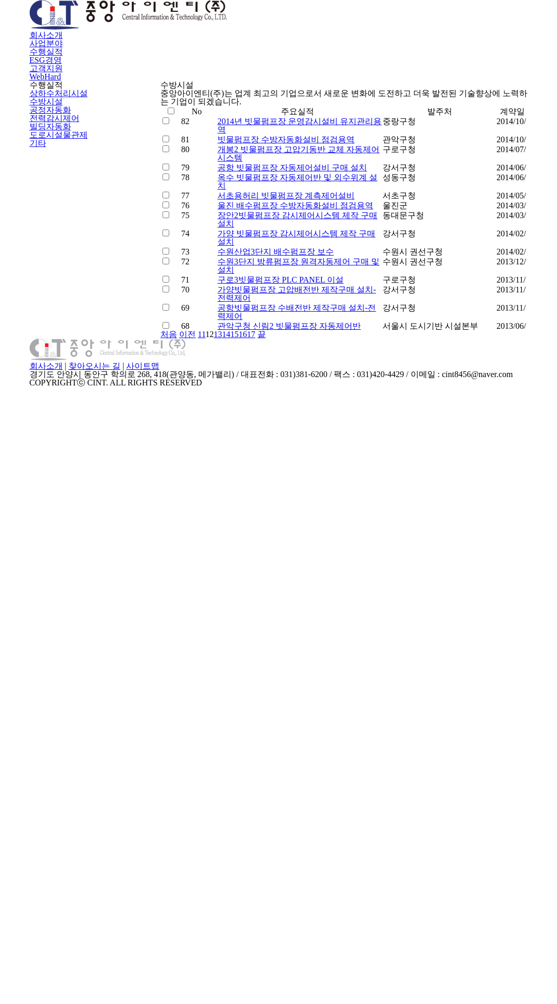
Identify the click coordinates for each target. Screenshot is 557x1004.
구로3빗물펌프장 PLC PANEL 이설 (276, 672)
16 (387, 806)
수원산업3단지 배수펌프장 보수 (275, 606)
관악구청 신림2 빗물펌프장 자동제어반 (287, 778)
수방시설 (45, 262)
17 (401, 806)
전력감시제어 (53, 309)
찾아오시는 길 (266, 928)
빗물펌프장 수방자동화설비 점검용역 (284, 342)
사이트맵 (314, 928)
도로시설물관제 (57, 354)
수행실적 (317, 30)
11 (320, 806)
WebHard (499, 30)
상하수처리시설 (57, 240)
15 (374, 806)
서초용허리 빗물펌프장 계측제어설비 (284, 474)
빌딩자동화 (49, 332)
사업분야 (256, 30)
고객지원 (436, 30)
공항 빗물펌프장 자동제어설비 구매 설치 (290, 408)
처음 (278, 806)
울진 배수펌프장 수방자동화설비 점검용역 (293, 500)
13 (347, 806)
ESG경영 (377, 30)
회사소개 (194, 30)
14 (360, 806)
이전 (302, 806)
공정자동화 (49, 286)
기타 (37, 378)
